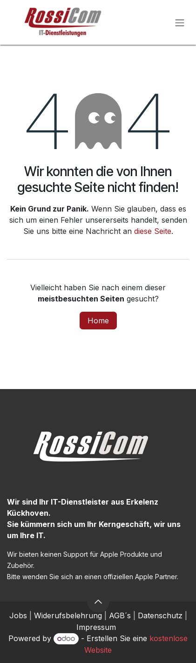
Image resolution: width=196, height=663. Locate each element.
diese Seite (152, 231)
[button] (98, 601)
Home (98, 320)
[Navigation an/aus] (179, 22)
